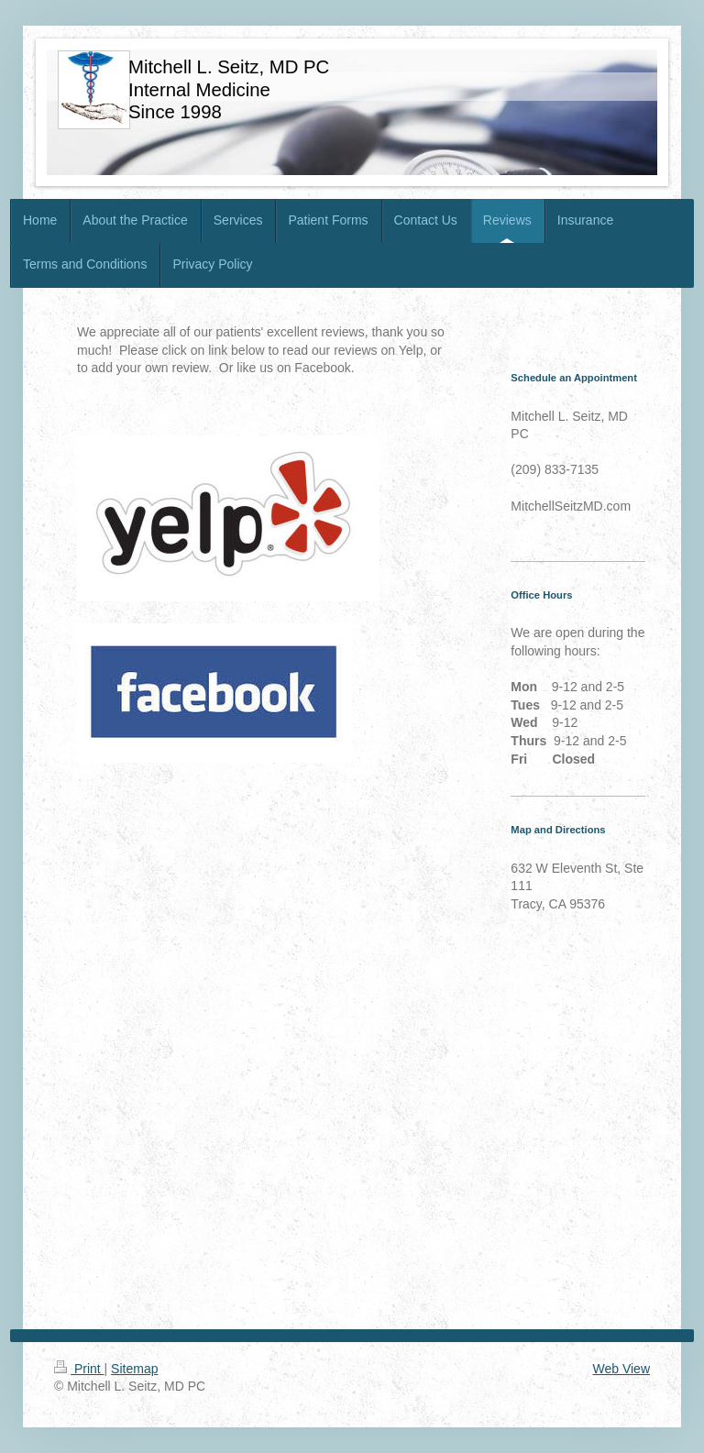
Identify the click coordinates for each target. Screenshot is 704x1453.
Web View (621, 1368)
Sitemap (134, 1368)
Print (79, 1368)
